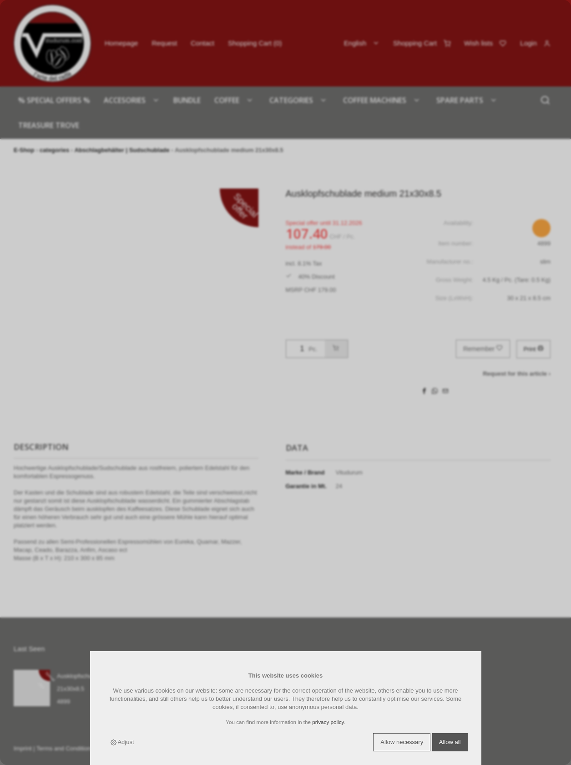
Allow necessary (401, 742)
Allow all (450, 742)
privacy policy (328, 722)
